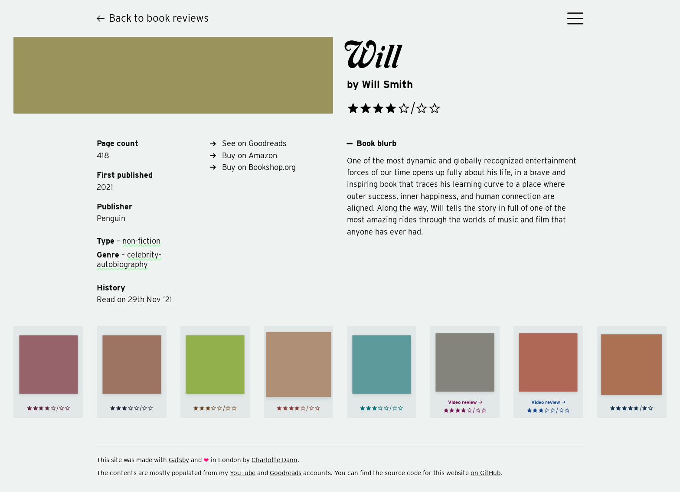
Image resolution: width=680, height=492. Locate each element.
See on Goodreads (248, 143)
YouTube (242, 473)
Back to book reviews (153, 18)
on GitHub (485, 473)
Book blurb (372, 144)
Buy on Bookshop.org (252, 167)
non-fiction (141, 240)
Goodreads (285, 473)
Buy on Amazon (243, 155)
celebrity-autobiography (129, 259)
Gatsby (179, 460)
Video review (465, 404)
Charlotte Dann (275, 460)
